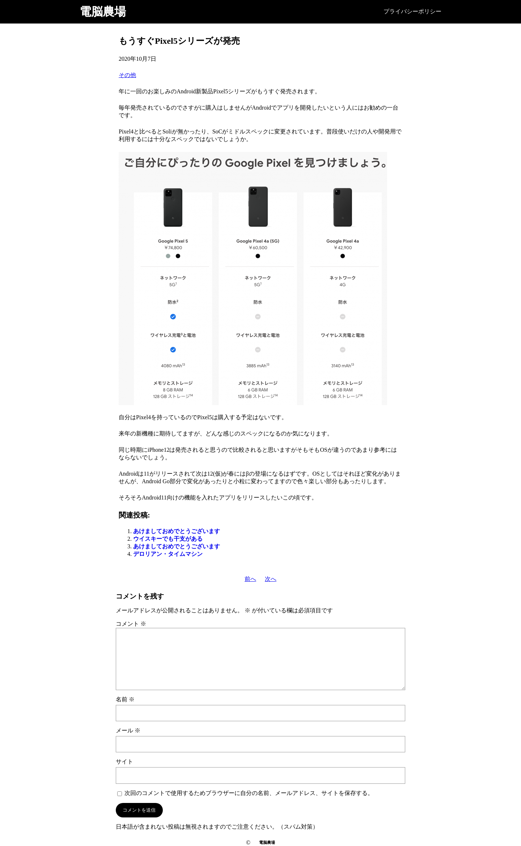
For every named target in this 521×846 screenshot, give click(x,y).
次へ (270, 579)
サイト (124, 761)
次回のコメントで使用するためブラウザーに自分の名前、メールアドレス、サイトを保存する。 (248, 793)
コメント (131, 624)
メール (128, 730)
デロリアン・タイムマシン (168, 554)
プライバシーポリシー (412, 11)
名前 (125, 699)
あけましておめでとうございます (176, 531)
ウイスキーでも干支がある (168, 539)
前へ (250, 579)
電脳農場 (103, 11)
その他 (127, 75)
